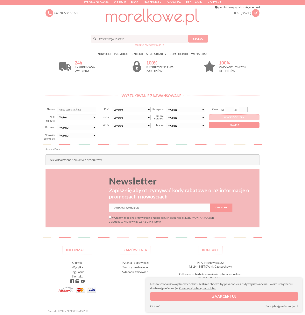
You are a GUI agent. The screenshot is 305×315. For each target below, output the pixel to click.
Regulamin (194, 2)
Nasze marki (153, 2)
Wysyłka (174, 2)
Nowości (104, 54)
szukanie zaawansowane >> (149, 44)
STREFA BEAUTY (156, 54)
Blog (134, 2)
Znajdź (234, 125)
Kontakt (215, 2)
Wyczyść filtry (234, 117)
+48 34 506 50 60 (65, 13)
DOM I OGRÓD (179, 54)
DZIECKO (137, 54)
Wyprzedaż (199, 54)
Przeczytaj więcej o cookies (197, 288)
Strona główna (96, 2)
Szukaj (198, 38)
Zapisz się (221, 207)
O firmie (120, 2)
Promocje (121, 54)
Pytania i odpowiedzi (135, 262)
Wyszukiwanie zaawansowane (151, 96)
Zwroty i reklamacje (135, 267)
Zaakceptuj (224, 296)
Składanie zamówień (135, 272)
